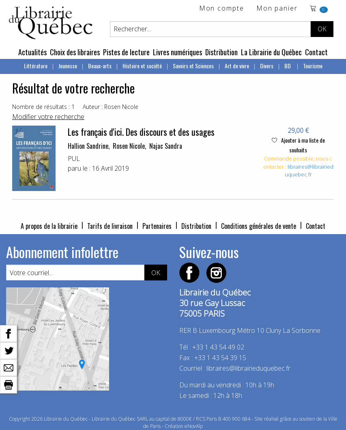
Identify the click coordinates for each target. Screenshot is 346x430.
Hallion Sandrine (88, 146)
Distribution (221, 52)
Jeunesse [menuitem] (67, 65)
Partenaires (157, 226)
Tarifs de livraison (110, 226)
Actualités (32, 52)
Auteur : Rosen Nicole (110, 107)
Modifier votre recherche (48, 116)
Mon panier (277, 9)
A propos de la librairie (49, 226)
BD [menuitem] (288, 65)
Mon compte (221, 9)
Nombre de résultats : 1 (43, 107)
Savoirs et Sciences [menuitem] (193, 65)
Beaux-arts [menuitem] (100, 65)
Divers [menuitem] (266, 65)
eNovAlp (194, 426)
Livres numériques (177, 52)
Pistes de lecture (126, 52)
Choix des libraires (75, 52)
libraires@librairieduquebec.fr (309, 170)
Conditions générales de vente (258, 226)
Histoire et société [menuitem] (142, 65)
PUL (74, 158)
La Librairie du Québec (271, 52)
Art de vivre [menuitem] (237, 65)
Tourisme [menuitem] (312, 65)
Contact (316, 52)
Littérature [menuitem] (35, 65)
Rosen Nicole (129, 146)
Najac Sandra (165, 146)
